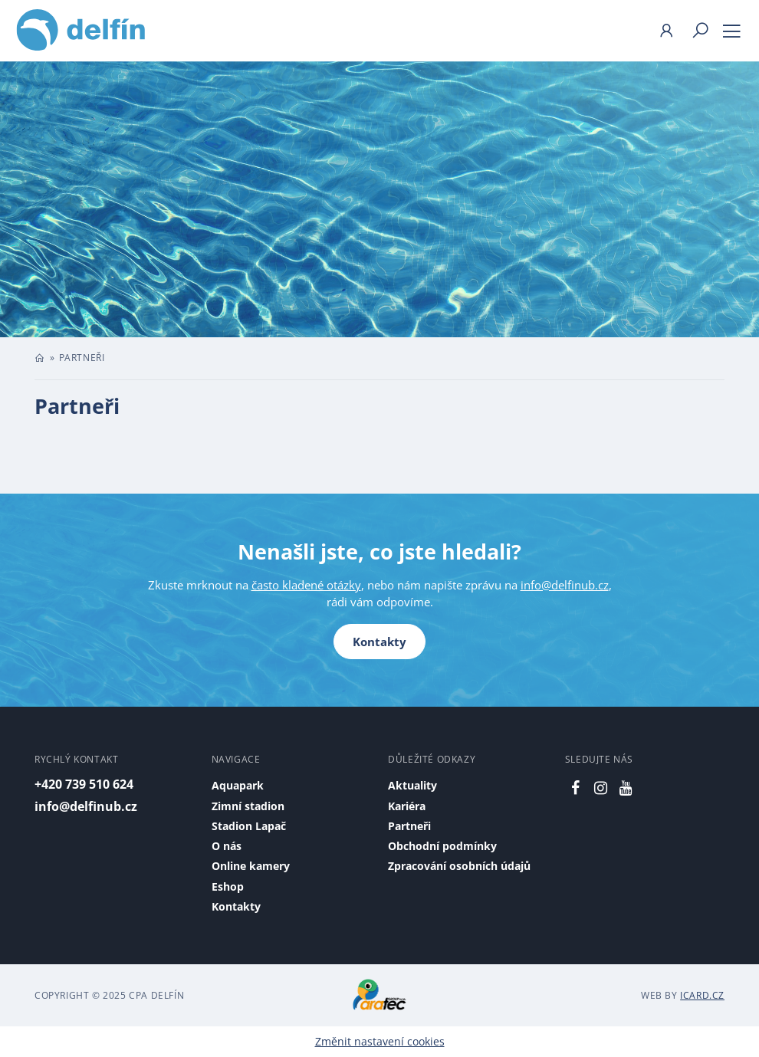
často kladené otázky (306, 585)
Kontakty (379, 641)
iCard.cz (702, 995)
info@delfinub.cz (565, 585)
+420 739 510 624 (83, 784)
